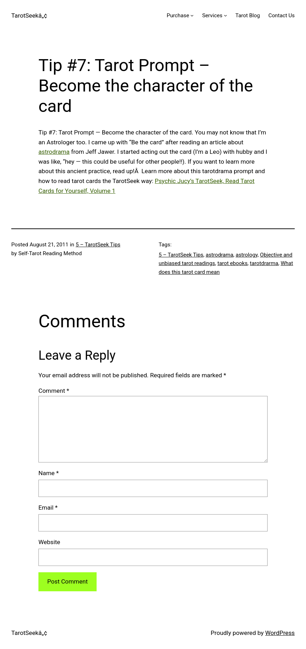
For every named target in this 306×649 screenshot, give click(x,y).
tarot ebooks (232, 263)
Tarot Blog (247, 15)
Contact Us (281, 15)
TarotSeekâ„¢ (29, 15)
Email (47, 507)
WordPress (280, 632)
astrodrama (54, 151)
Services (212, 15)
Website (49, 542)
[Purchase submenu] (192, 15)
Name (48, 473)
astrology (246, 255)
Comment (53, 390)
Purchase (178, 15)
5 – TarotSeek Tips (98, 244)
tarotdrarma (264, 263)
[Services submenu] (225, 15)
